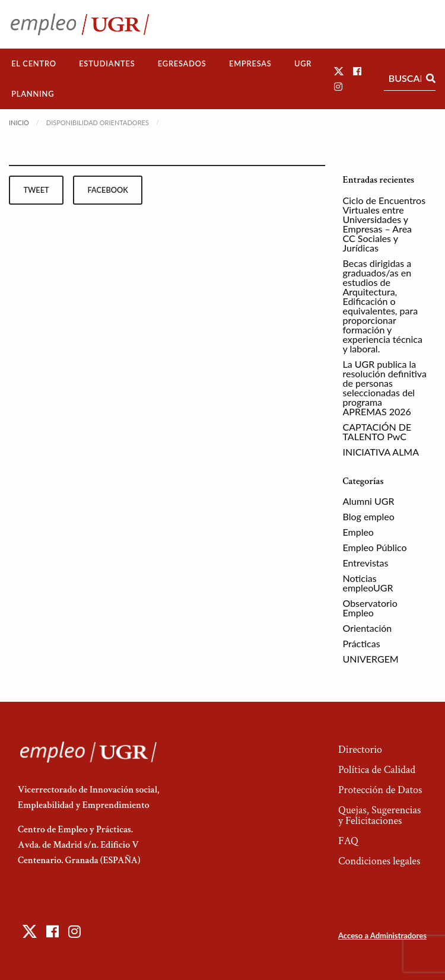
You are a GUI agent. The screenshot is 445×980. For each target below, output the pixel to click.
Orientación (367, 628)
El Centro (33, 63)
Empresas (250, 63)
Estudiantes (107, 63)
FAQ (348, 841)
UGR (303, 63)
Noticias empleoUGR (368, 582)
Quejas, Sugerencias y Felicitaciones (379, 815)
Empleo (358, 531)
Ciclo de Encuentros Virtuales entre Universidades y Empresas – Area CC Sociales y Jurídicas (384, 224)
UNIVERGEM (371, 658)
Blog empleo (369, 516)
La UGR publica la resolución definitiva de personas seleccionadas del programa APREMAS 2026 (385, 387)
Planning (32, 93)
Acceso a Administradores (382, 935)
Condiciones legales (379, 861)
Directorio (360, 749)
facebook (108, 190)
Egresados (182, 63)
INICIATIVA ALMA (381, 451)
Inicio (19, 122)
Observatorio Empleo (370, 607)
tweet (36, 190)
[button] (338, 71)
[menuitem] (34, 64)
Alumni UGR (369, 501)
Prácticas (361, 643)
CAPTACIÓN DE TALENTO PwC (377, 431)
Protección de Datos (380, 790)
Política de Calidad (376, 770)
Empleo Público (375, 547)
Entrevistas (366, 562)
